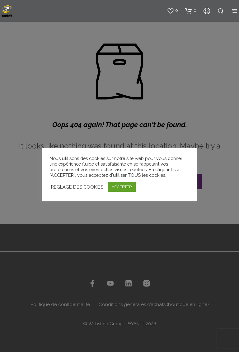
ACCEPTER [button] (122, 187)
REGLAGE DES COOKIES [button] (77, 187)
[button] (172, 10)
